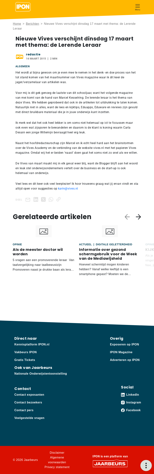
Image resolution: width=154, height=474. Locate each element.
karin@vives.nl (68, 188)
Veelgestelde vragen (29, 418)
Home (17, 23)
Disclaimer (57, 452)
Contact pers (24, 410)
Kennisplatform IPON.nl (32, 344)
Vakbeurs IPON (25, 352)
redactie (33, 54)
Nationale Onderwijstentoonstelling (40, 373)
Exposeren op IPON (124, 344)
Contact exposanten (29, 394)
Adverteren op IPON (125, 360)
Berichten (32, 23)
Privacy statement (57, 467)
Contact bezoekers (28, 402)
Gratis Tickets (24, 360)
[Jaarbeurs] (110, 463)
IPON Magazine (121, 352)
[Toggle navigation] (137, 7)
